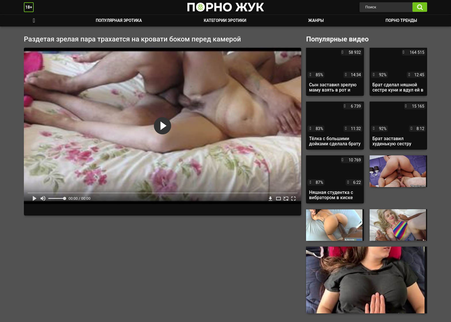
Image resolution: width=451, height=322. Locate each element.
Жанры (316, 20)
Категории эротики (225, 20)
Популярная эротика (119, 20)
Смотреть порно (34, 20)
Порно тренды (401, 20)
